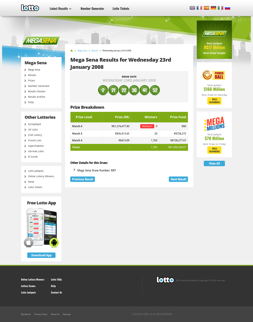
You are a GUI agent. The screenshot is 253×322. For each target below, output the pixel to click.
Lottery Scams (28, 286)
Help (53, 286)
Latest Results (60, 8)
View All (214, 163)
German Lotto (36, 151)
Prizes (31, 80)
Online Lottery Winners (41, 176)
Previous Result (82, 179)
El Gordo (33, 156)
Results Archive (36, 96)
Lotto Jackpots (36, 170)
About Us (55, 314)
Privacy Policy (40, 314)
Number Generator (92, 8)
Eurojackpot (34, 124)
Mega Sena (34, 69)
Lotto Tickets (121, 8)
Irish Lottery (35, 135)
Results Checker (37, 91)
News (31, 181)
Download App (41, 255)
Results (32, 75)
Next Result (178, 179)
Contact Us (56, 292)
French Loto (34, 140)
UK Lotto (33, 129)
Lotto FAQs (56, 279)
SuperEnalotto (36, 145)
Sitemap (66, 314)
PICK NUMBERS (214, 101)
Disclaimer (26, 314)
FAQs (31, 102)
